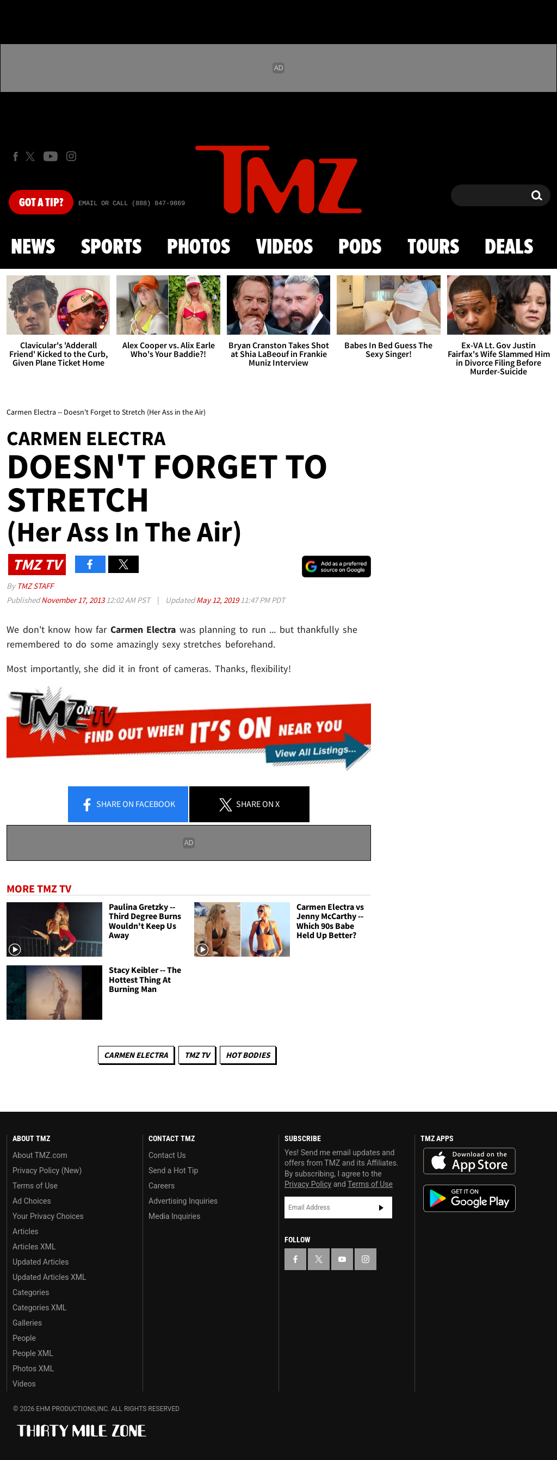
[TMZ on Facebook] (15, 156)
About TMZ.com (40, 1155)
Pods (359, 248)
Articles (26, 1231)
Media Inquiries (174, 1216)
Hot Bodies (248, 1055)
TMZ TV (196, 1055)
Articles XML (34, 1246)
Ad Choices (32, 1201)
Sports (111, 248)
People (24, 1338)
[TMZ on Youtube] (50, 156)
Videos (284, 248)
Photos (198, 248)
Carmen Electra (136, 1055)
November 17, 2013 (73, 600)
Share (128, 804)
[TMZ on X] (31, 156)
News (33, 248)
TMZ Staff (35, 586)
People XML (33, 1353)
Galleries (27, 1323)
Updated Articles (41, 1262)
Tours (433, 248)
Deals (509, 248)
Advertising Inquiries (183, 1201)
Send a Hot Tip (173, 1170)
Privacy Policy (307, 1184)
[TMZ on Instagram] (71, 156)
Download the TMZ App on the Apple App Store (469, 1161)
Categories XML (39, 1307)
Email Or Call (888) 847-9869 (131, 203)
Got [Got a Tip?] (41, 203)
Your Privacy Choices (48, 1216)
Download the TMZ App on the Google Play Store (469, 1198)
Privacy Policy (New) (47, 1170)
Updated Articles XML (49, 1277)
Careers (161, 1185)
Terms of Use (35, 1185)
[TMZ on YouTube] (342, 1259)
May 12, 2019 (218, 600)
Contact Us (167, 1155)
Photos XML (33, 1368)
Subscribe (381, 1207)
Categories (31, 1292)
